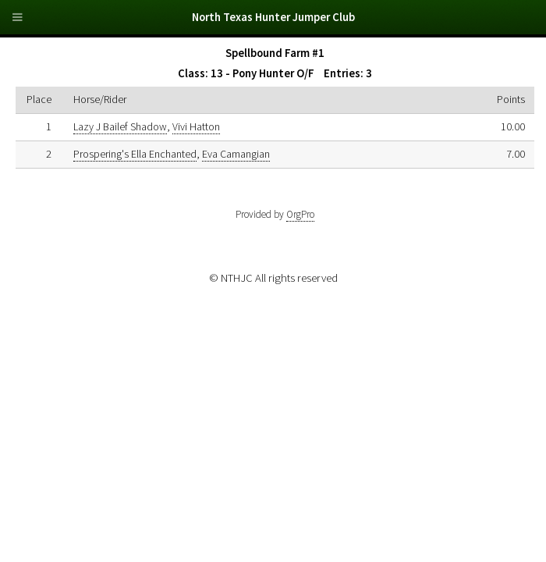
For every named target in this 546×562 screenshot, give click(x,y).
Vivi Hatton (196, 126)
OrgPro (300, 214)
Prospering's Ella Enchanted (135, 154)
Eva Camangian (236, 154)
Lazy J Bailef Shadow (120, 126)
